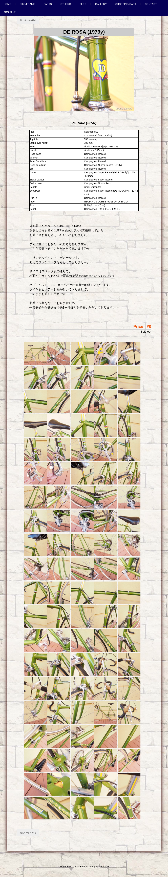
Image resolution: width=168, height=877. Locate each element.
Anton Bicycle (80, 866)
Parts (48, 4)
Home (7, 4)
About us (10, 12)
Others (65, 4)
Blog (83, 4)
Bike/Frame (27, 4)
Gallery (101, 4)
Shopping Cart (125, 4)
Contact (151, 4)
